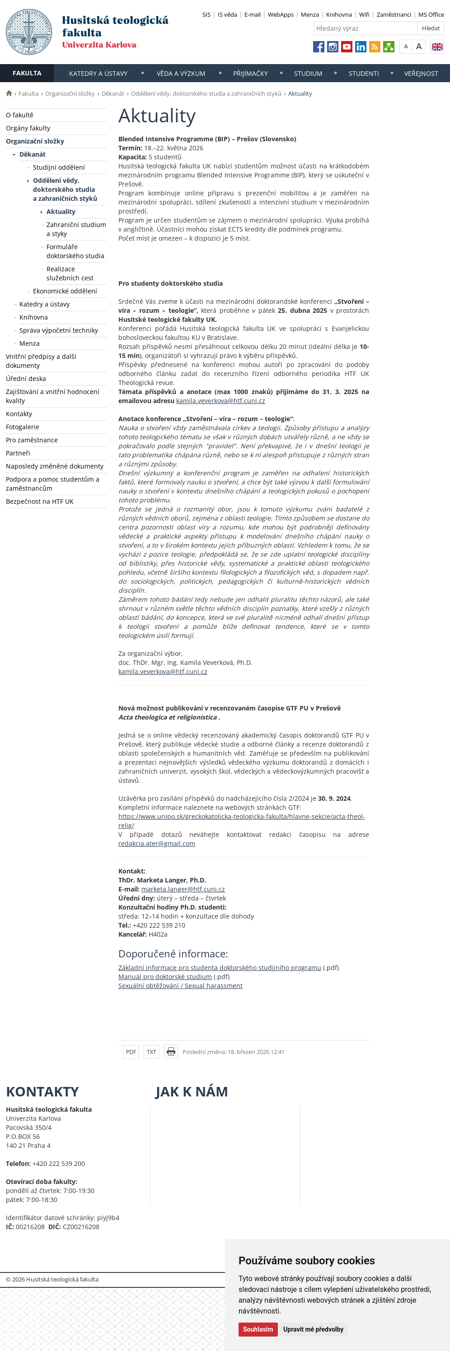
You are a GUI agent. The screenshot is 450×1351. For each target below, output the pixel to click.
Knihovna (339, 14)
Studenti (364, 73)
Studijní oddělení (59, 167)
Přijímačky (250, 73)
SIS (206, 14)
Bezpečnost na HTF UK (40, 501)
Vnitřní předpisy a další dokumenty (41, 361)
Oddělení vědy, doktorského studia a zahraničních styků (206, 93)
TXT (151, 1052)
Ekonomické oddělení (65, 291)
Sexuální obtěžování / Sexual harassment (180, 985)
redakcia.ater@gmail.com (156, 843)
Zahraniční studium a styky (76, 229)
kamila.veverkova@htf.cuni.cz (220, 400)
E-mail (252, 14)
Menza (310, 14)
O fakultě (19, 115)
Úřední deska (26, 378)
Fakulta (27, 73)
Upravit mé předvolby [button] (313, 1329)
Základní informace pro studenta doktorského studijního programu (219, 967)
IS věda (227, 14)
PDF (131, 1052)
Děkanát (113, 93)
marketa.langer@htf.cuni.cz (183, 889)
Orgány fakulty (28, 128)
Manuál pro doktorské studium (165, 976)
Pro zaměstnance (32, 440)
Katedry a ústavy (98, 73)
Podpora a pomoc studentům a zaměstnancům (52, 483)
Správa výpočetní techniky (58, 330)
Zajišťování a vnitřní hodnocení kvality (52, 396)
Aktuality (61, 211)
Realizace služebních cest (70, 273)
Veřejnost (421, 73)
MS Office (431, 14)
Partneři (18, 453)
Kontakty (19, 413)
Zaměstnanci (394, 14)
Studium (308, 73)
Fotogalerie (22, 426)
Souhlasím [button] (258, 1329)
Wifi (364, 14)
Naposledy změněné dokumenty (54, 466)
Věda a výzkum (181, 73)
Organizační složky (70, 93)
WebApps (281, 14)
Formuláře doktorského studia (75, 251)
